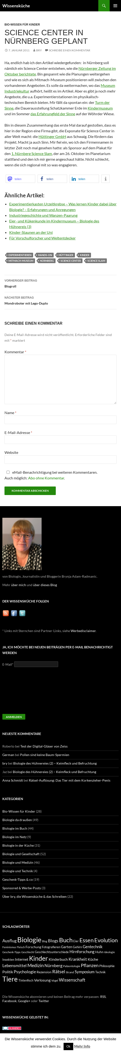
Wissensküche (16, 5)
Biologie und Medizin (17, 862)
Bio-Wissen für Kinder (22, 24)
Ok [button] (68, 1046)
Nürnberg (47, 260)
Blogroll (60, 283)
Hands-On (45, 255)
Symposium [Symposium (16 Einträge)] (85, 971)
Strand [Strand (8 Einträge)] (70, 972)
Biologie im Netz (14, 837)
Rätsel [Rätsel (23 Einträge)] (58, 971)
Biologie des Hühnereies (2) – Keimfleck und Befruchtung (55, 763)
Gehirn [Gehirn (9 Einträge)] (77, 947)
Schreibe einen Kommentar (69, 50)
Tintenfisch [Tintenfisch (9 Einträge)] (25, 980)
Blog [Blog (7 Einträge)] (44, 941)
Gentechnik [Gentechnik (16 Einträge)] (93, 946)
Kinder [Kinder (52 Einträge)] (38, 958)
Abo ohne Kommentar (46, 478)
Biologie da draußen (17, 820)
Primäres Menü (115, 5)
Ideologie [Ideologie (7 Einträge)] (109, 952)
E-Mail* (7, 664)
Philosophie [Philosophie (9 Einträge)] (107, 966)
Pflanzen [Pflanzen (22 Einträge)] (90, 965)
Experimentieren (20, 255)
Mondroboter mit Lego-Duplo (60, 300)
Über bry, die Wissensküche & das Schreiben (34, 896)
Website (11, 452)
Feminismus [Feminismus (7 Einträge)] (9, 947)
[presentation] (21, 693)
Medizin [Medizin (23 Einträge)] (35, 965)
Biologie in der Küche (18, 845)
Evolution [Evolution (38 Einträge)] (106, 940)
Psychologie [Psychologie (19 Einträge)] (25, 971)
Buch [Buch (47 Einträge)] (66, 940)
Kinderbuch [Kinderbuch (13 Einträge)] (58, 959)
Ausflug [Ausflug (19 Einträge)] (9, 940)
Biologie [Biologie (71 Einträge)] (29, 939)
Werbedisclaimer (83, 631)
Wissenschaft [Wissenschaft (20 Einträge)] (72, 979)
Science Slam (96, 260)
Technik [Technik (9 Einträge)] (100, 972)
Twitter (44, 1001)
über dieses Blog (45, 585)
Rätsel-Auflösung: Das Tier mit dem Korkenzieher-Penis (69, 780)
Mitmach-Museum (21, 260)
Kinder (84, 255)
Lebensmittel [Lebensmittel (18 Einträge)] (14, 965)
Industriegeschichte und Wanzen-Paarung (43, 215)
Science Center (70, 260)
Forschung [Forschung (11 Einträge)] (33, 947)
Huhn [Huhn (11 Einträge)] (99, 952)
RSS (103, 997)
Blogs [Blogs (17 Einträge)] (53, 940)
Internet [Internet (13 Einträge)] (21, 959)
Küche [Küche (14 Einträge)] (93, 959)
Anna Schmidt (12, 780)
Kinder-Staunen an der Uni (31, 232)
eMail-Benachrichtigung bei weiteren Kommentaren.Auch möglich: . (50, 475)
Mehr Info (82, 1046)
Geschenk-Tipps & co (17, 879)
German (8, 755)
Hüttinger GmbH (52, 136)
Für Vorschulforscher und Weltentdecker (42, 238)
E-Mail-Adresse (18, 432)
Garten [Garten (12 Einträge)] (66, 947)
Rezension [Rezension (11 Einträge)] (44, 972)
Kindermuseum (100, 108)
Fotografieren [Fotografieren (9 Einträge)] (51, 947)
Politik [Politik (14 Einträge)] (7, 971)
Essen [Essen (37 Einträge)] (86, 940)
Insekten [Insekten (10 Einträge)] (8, 959)
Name (10, 412)
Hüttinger (66, 255)
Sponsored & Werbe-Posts (21, 888)
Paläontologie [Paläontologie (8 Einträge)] (71, 966)
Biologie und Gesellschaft (20, 854)
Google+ (24, 1001)
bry (39, 50)
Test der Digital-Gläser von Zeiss (44, 746)
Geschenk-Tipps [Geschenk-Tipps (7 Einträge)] (11, 952)
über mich (18, 585)
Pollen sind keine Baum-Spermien (44, 755)
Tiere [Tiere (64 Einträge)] (10, 979)
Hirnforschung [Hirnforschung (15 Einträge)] (82, 951)
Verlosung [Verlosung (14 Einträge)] (42, 980)
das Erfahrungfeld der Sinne (52, 113)
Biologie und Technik (17, 871)
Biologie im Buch (14, 828)
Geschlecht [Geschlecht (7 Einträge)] (27, 952)
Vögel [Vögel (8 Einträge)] (54, 980)
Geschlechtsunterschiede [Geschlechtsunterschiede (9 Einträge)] (52, 952)
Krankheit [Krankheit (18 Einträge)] (78, 959)
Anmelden (14, 717)
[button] (20, 179)
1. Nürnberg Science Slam (31, 153)
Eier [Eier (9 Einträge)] (76, 941)
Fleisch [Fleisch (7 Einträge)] (21, 947)
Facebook (9, 1001)
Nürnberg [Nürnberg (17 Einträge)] (53, 965)
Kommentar (15, 352)
